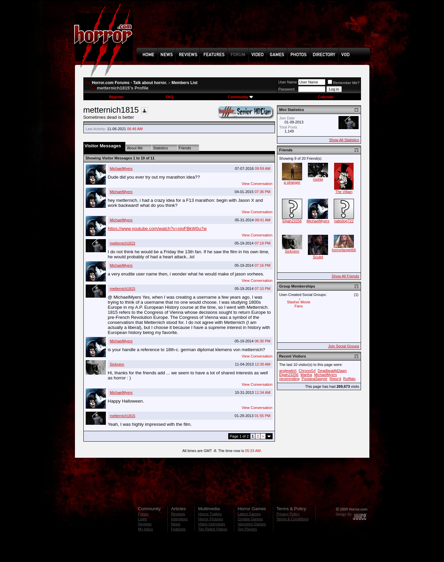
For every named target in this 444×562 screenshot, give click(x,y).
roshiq (318, 179)
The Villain (343, 192)
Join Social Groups (343, 346)
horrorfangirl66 (344, 250)
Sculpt (318, 257)
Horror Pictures (210, 519)
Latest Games (249, 514)
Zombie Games (250, 519)
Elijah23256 (292, 221)
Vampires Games (252, 524)
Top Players (247, 529)
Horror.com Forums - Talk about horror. (129, 82)
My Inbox (145, 529)
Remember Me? (344, 83)
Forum (143, 514)
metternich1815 (122, 243)
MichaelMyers (121, 168)
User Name (287, 82)
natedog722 (344, 221)
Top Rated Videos (212, 529)
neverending (289, 379)
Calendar (326, 97)
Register (116, 97)
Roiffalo (349, 379)
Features (178, 529)
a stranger (292, 182)
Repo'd (335, 379)
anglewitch (288, 371)
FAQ (169, 97)
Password (286, 89)
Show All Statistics (344, 140)
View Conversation (257, 184)
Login (142, 519)
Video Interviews (211, 524)
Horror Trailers (209, 514)
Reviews (178, 514)
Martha (306, 375)
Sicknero (117, 364)
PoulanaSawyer (314, 379)
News (175, 524)
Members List (184, 82)
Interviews (179, 519)
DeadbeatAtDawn (332, 371)
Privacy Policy (288, 514)
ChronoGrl (307, 371)
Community (240, 97)
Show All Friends (345, 276)
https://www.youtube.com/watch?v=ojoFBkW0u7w (157, 228)
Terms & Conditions (293, 519)
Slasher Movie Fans (299, 304)
